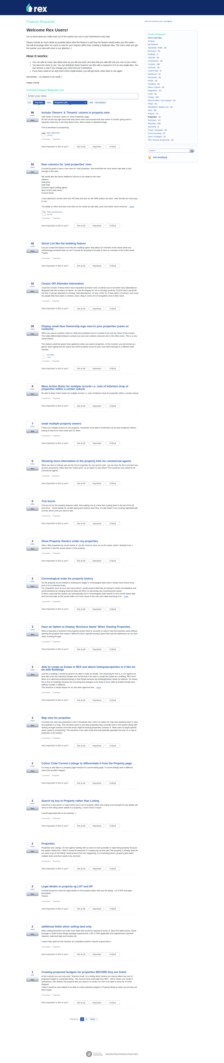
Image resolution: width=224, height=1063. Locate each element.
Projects (151, 114)
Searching (152, 127)
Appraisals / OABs (155, 48)
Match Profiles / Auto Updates (160, 100)
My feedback (100, 103)
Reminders (152, 120)
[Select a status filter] (91, 103)
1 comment (45, 301)
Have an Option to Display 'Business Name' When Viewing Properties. (86, 626)
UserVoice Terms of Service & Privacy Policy (122, 1054)
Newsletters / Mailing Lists (158, 107)
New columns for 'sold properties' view (66, 164)
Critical (114, 147)
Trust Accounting (154, 133)
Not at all (82, 147)
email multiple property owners (61, 423)
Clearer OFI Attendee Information (62, 283)
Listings (151, 97)
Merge (150, 104)
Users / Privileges (155, 137)
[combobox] (169, 151)
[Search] (192, 150)
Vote (32, 120)
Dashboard (152, 74)
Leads (150, 94)
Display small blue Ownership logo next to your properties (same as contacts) (85, 327)
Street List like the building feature (63, 243)
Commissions (153, 61)
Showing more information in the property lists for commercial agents (86, 461)
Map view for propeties (56, 717)
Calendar (151, 58)
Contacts (151, 64)
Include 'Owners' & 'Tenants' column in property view (75, 112)
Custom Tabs (153, 71)
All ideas (151, 41)
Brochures (152, 51)
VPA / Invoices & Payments (159, 140)
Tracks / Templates (155, 130)
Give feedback (160, 157)
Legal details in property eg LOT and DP (67, 886)
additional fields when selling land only (66, 926)
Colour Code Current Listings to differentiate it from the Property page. (86, 763)
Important (98, 147)
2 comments (45, 218)
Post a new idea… (155, 38)
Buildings (151, 54)
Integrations (152, 91)
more (132, 207)
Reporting (152, 123)
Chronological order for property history (67, 578)
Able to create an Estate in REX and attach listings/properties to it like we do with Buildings (88, 668)
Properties (56, 139)
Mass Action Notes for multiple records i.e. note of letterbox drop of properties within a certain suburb (84, 388)
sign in (169, 21)
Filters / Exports (154, 87)
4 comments (45, 139)
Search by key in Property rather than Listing (70, 800)
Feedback (152, 84)
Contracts (152, 67)
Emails (150, 81)
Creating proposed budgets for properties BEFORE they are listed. (84, 972)
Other (150, 110)
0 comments (45, 258)
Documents (152, 77)
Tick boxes (48, 501)
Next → (93, 1019)
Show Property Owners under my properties (69, 541)
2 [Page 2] (86, 1019)
